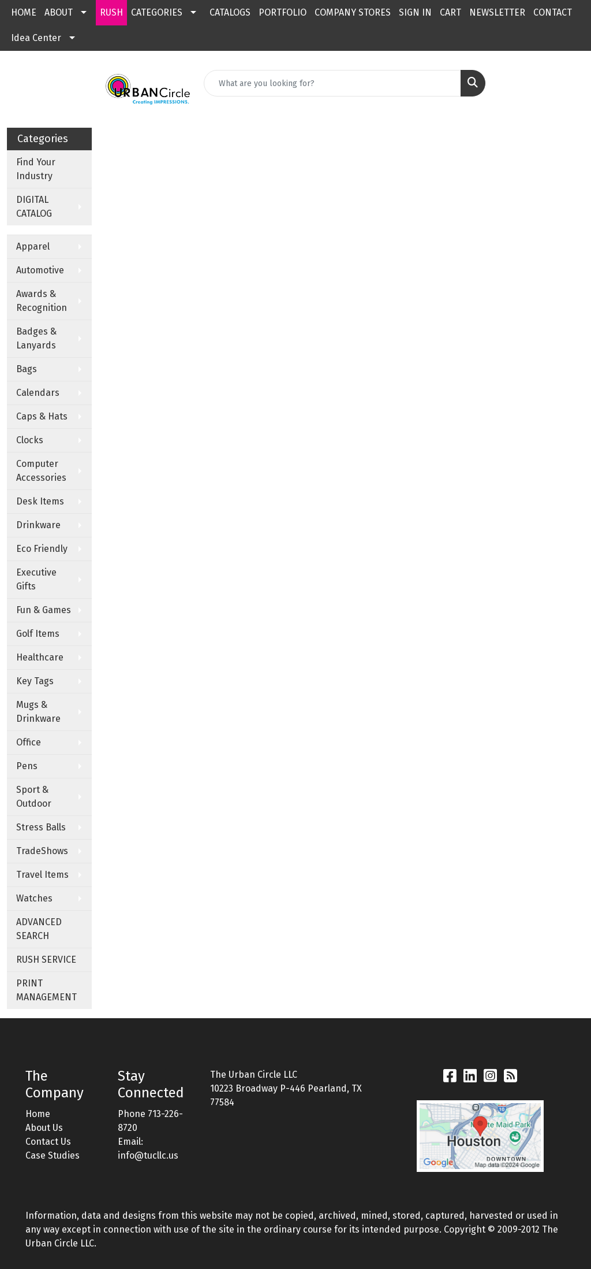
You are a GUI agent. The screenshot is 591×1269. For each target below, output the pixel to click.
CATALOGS (230, 12)
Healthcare (39, 657)
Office (28, 742)
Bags (26, 368)
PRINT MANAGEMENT (46, 990)
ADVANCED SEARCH (39, 928)
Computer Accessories (41, 470)
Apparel (33, 246)
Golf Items (37, 633)
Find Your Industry (35, 169)
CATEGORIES (156, 12)
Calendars (37, 392)
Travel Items (42, 874)
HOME (23, 12)
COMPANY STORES (353, 12)
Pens (27, 765)
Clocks (29, 440)
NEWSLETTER (497, 12)
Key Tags (35, 681)
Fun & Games (43, 609)
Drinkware (38, 525)
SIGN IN (415, 12)
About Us (44, 1127)
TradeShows (42, 850)
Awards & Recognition (41, 300)
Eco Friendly (42, 548)
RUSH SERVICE (46, 959)
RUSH (111, 12)
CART (450, 12)
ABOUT (58, 12)
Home (37, 1113)
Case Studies (52, 1155)
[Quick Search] (332, 83)
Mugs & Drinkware (38, 711)
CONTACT (552, 12)
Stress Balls (41, 827)
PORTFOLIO (282, 12)
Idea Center (36, 37)
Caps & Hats (42, 416)
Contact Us (48, 1141)
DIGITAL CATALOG (34, 206)
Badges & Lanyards (36, 338)
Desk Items (40, 501)
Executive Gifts (36, 579)
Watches (34, 898)
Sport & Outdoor (33, 796)
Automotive (40, 270)
